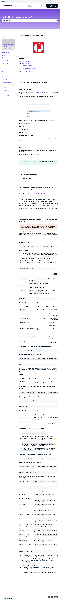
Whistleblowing (54, 603)
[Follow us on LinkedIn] (49, 601)
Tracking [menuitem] (4, 58)
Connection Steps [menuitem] (8, 44)
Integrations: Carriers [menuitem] (5, 40)
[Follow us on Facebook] (52, 601)
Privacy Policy (36, 603)
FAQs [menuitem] (3, 68)
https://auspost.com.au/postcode (38, 193)
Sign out (41, 5)
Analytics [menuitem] (4, 66)
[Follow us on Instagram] (55, 601)
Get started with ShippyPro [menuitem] (6, 36)
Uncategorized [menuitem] (5, 93)
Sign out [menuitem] (54, 591)
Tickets (36, 5)
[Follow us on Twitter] (57, 601)
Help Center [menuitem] (7, 591)
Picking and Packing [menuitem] (7, 95)
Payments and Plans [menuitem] (7, 74)
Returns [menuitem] (4, 76)
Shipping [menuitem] (4, 55)
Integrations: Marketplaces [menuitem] (5, 51)
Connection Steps (31, 30)
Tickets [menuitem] (42, 591)
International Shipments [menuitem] (7, 82)
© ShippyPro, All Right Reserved (25, 603)
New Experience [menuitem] (6, 90)
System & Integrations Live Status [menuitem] (25, 591)
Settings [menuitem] (4, 85)
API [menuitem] (3, 71)
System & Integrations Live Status (27, 5)
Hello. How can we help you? (17, 17)
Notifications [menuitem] (5, 63)
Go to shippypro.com (52, 5)
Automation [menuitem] (5, 60)
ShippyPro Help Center (7, 30)
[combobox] (29, 20)
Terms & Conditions (45, 603)
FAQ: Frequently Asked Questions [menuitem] (8, 47)
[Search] (57, 20)
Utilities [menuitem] (4, 87)
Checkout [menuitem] (4, 79)
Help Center (17, 5)
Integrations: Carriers (20, 30)
